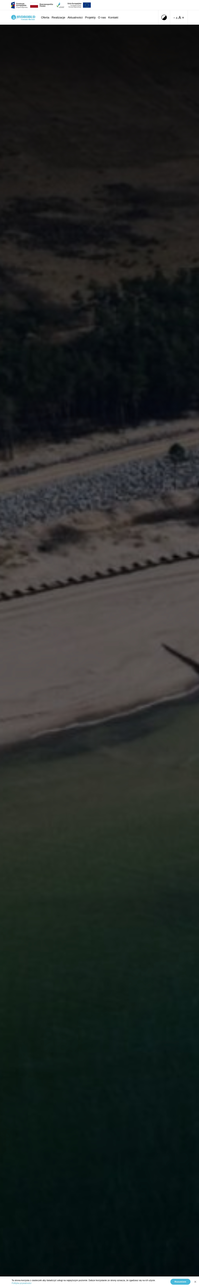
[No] (195, 1281)
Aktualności (75, 17)
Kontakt (113, 17)
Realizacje (58, 17)
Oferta (45, 17)
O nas (102, 17)
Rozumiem (180, 1281)
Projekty (90, 17)
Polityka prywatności (21, 1283)
